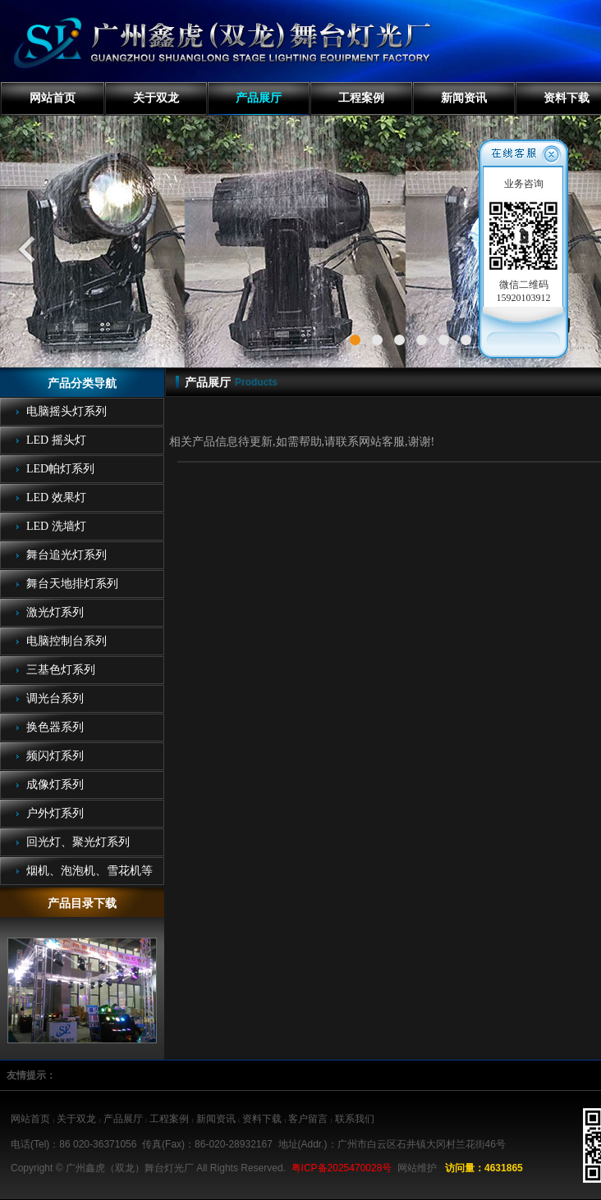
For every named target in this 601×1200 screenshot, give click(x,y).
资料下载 (262, 1119)
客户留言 (308, 1119)
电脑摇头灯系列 (66, 411)
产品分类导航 (82, 383)
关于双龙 (156, 98)
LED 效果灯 (56, 497)
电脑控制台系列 (66, 641)
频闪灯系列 (55, 756)
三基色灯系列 (60, 670)
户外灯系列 (55, 813)
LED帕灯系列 (60, 469)
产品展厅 (259, 98)
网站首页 (53, 98)
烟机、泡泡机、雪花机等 (89, 871)
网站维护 (417, 1168)
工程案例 (361, 98)
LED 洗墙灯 (56, 526)
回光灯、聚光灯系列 (78, 842)
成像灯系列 (55, 784)
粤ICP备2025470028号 (341, 1168)
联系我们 (354, 1119)
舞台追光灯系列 (66, 555)
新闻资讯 (464, 98)
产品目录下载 (82, 903)
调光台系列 (55, 698)
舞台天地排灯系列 (72, 583)
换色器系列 (55, 727)
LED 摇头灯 (56, 440)
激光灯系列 (55, 612)
